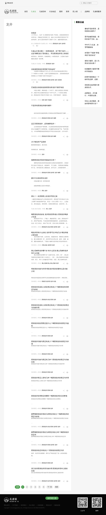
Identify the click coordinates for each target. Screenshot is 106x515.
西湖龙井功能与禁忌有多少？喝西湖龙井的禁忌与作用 (50, 343)
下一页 (49, 487)
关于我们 (15, 505)
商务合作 (49, 505)
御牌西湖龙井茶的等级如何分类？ (43, 160)
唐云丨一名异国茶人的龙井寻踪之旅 (44, 196)
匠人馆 (75, 11)
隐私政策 (57, 505)
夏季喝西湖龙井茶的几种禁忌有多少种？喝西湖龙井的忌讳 (50, 433)
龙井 (59, 43)
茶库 (67, 11)
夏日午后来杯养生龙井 (39, 178)
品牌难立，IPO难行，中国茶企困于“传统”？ (91, 95)
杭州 (48, 481)
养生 (43, 190)
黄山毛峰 (44, 263)
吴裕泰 (60, 80)
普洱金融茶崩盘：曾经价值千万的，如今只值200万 (92, 39)
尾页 (56, 487)
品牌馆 (87, 11)
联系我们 (24, 505)
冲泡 (43, 245)
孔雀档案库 (97, 11)
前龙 (54, 281)
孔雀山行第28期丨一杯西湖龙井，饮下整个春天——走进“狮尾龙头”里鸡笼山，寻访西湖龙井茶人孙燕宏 (50, 52)
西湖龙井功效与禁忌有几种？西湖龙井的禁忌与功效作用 (50, 361)
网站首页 (10, 3)
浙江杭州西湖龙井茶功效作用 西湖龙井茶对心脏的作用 (49, 470)
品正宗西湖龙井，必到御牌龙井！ (43, 124)
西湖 (48, 80)
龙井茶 (63, 43)
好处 (48, 227)
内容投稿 (40, 505)
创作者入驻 (52, 498)
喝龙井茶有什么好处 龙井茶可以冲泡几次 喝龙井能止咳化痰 (49, 234)
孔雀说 (33, 11)
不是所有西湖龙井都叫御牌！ (41, 105)
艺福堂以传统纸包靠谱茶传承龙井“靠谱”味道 (47, 87)
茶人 (47, 209)
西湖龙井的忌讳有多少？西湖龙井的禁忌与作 (47, 450)
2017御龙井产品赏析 (38, 142)
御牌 (54, 118)
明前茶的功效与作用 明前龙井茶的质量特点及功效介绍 (49, 270)
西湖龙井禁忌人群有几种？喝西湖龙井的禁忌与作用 (50, 378)
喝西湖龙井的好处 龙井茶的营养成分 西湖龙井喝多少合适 (49, 215)
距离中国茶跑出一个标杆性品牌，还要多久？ (92, 79)
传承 (43, 100)
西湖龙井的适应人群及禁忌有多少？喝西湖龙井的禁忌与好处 (50, 288)
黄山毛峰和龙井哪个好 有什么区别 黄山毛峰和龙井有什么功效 (49, 252)
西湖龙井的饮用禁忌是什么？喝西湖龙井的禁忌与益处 (50, 324)
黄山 (48, 263)
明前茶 (44, 281)
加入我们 (32, 505)
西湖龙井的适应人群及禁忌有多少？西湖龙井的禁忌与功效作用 (50, 306)
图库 (61, 11)
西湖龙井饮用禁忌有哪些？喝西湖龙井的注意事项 (49, 396)
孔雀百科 (42, 11)
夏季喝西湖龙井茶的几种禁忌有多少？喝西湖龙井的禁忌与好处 (50, 415)
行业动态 (52, 11)
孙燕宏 (33, 33)
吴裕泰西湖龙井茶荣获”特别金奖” (43, 69)
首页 (26, 11)
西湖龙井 (55, 43)
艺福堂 (50, 100)
